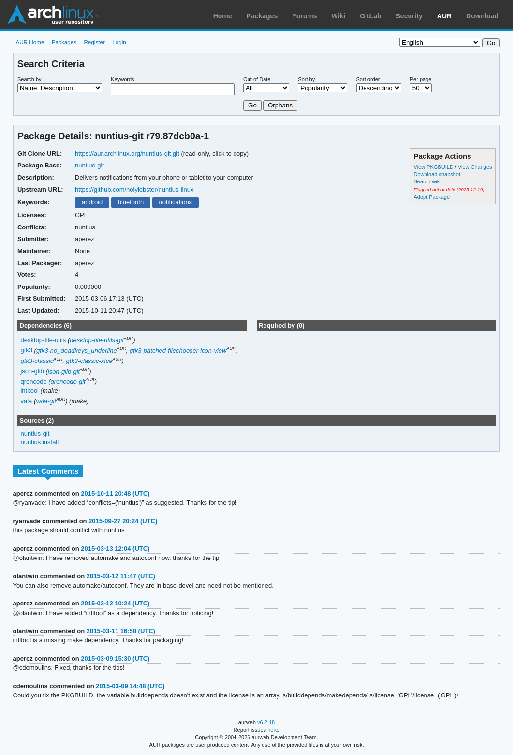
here (272, 730)
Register (94, 42)
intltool (29, 390)
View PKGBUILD (434, 167)
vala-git (46, 401)
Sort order (368, 79)
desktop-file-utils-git (97, 340)
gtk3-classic (36, 360)
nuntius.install (39, 442)
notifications (175, 202)
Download (482, 16)
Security (409, 16)
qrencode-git (68, 381)
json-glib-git (64, 371)
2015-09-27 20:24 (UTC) (122, 521)
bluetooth (131, 202)
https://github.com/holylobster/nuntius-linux (134, 189)
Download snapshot (437, 174)
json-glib (32, 371)
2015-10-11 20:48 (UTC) (115, 493)
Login (119, 42)
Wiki (339, 16)
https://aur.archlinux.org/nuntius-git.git (127, 153)
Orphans (280, 105)
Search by (29, 79)
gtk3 (26, 350)
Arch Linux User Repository (53, 14)
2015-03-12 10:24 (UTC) (115, 603)
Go (252, 105)
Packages (262, 16)
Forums (304, 16)
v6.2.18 (266, 722)
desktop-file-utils (43, 340)
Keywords (122, 79)
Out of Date (256, 79)
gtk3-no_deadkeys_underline (76, 350)
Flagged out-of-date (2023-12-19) (449, 189)
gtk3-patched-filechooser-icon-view (178, 350)
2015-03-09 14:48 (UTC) (130, 686)
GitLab (370, 16)
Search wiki (427, 181)
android (92, 202)
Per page (421, 79)
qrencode (33, 381)
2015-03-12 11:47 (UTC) (121, 576)
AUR (444, 16)
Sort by (306, 79)
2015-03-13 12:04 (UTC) (115, 548)
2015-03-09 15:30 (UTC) (115, 658)
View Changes (475, 167)
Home (222, 16)
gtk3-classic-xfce (89, 360)
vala (26, 401)
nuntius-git (89, 165)
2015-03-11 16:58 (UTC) (121, 630)
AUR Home (29, 42)
